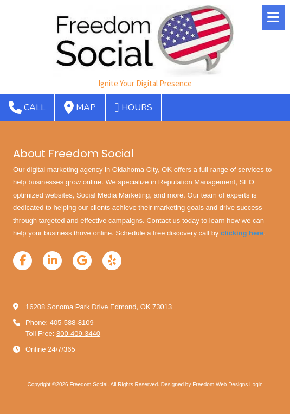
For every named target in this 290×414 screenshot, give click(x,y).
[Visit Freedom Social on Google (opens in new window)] (82, 260)
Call (27, 107)
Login (255, 384)
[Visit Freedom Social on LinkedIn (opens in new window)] (52, 260)
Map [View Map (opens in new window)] (80, 107)
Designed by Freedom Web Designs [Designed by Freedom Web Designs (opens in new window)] (204, 384)
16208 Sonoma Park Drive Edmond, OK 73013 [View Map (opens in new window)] (98, 307)
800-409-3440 (78, 333)
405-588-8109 (72, 323)
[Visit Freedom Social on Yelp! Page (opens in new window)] (111, 260)
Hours (133, 107)
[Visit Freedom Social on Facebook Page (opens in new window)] (22, 260)
